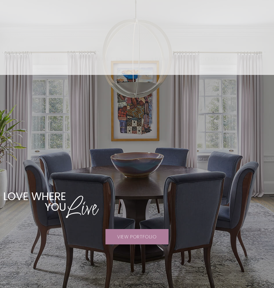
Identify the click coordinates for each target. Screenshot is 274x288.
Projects (106, 59)
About (161, 59)
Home (52, 59)
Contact (216, 59)
